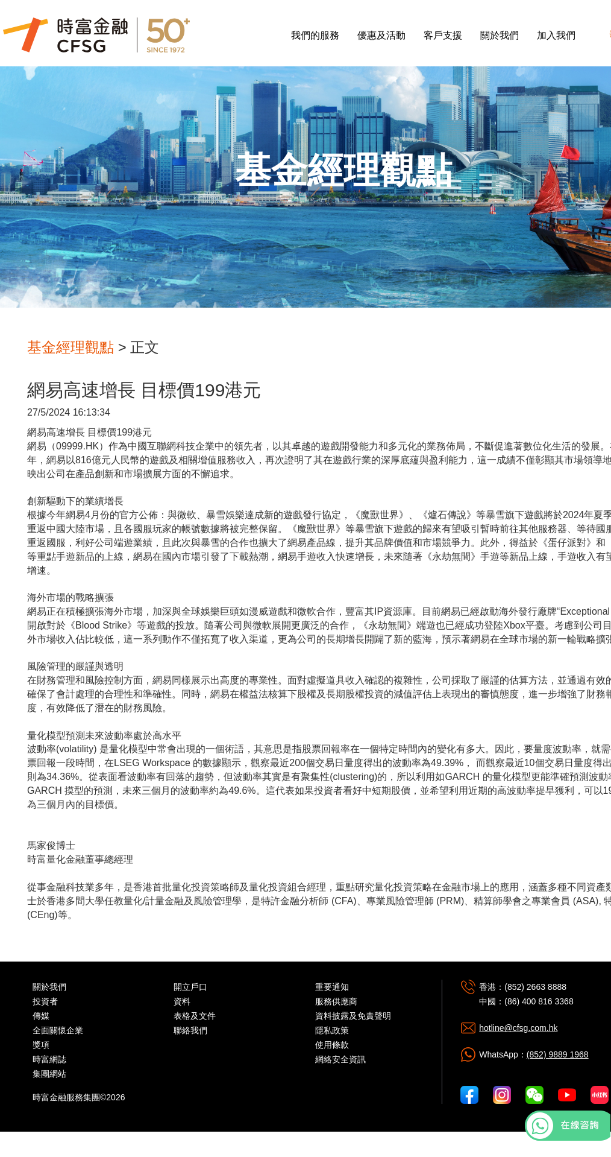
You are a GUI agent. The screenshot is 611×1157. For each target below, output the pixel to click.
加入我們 (556, 35)
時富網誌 (49, 1059)
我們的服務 (315, 35)
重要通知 (332, 987)
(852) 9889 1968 (558, 1054)
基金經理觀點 (70, 347)
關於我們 (499, 35)
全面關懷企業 (58, 1030)
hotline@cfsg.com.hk (518, 1028)
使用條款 (332, 1045)
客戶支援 (443, 35)
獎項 (41, 1045)
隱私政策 (332, 1030)
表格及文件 (195, 1016)
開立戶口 (190, 987)
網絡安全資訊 (340, 1059)
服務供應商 (336, 1001)
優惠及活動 (381, 35)
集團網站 (49, 1074)
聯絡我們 (190, 1030)
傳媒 (41, 1016)
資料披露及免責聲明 (353, 1016)
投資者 (45, 1001)
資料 (182, 1001)
